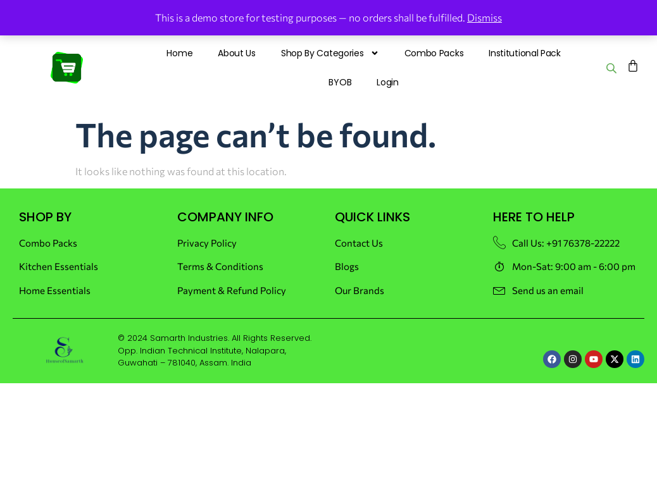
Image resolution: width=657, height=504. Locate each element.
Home (179, 53)
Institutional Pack (525, 53)
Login (388, 82)
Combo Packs (434, 53)
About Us (237, 53)
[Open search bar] (612, 68)
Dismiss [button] (484, 17)
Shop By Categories (330, 53)
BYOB (339, 82)
